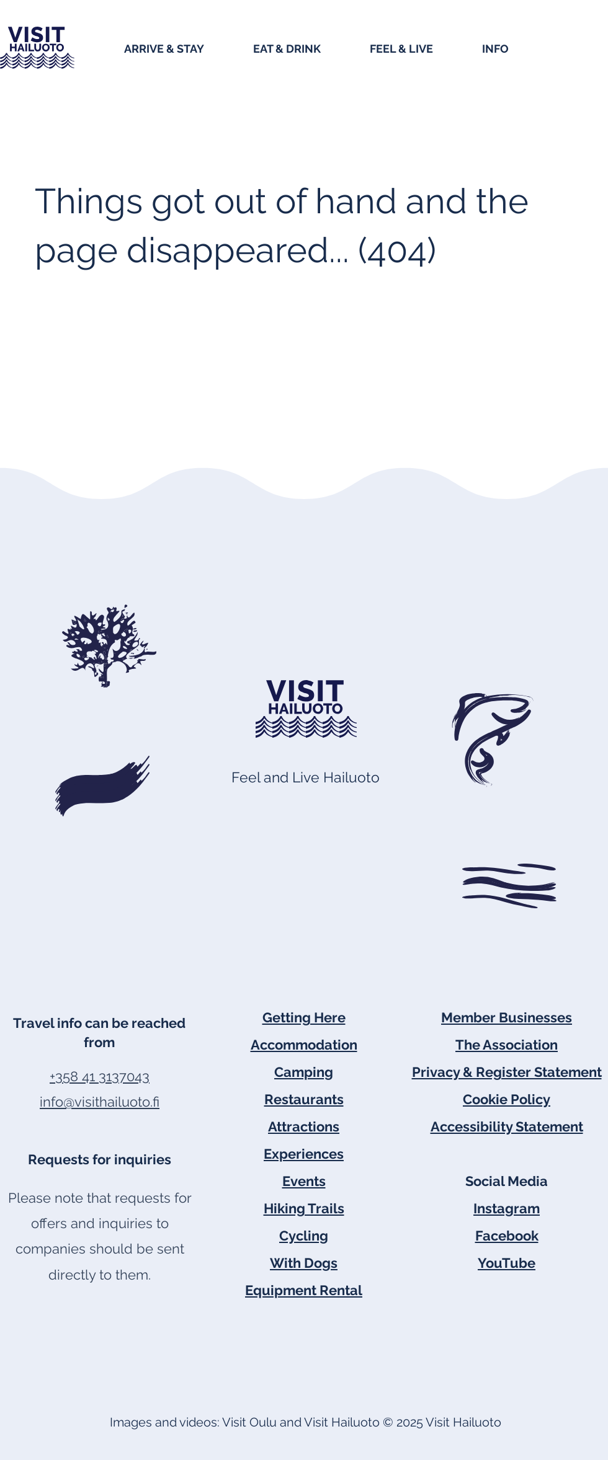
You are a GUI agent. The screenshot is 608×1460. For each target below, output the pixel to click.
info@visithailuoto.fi (99, 1102)
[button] (182, 47)
